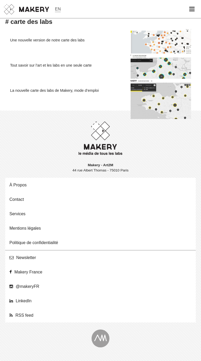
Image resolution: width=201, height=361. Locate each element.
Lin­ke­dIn (24, 301)
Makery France (28, 272)
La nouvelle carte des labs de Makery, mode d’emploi (54, 90)
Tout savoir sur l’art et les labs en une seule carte (51, 65)
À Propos (18, 185)
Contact (16, 199)
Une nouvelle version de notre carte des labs (47, 40)
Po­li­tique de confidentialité (33, 242)
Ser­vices (17, 214)
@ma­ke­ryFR (27, 286)
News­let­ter (26, 257)
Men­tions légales (25, 228)
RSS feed (24, 315)
